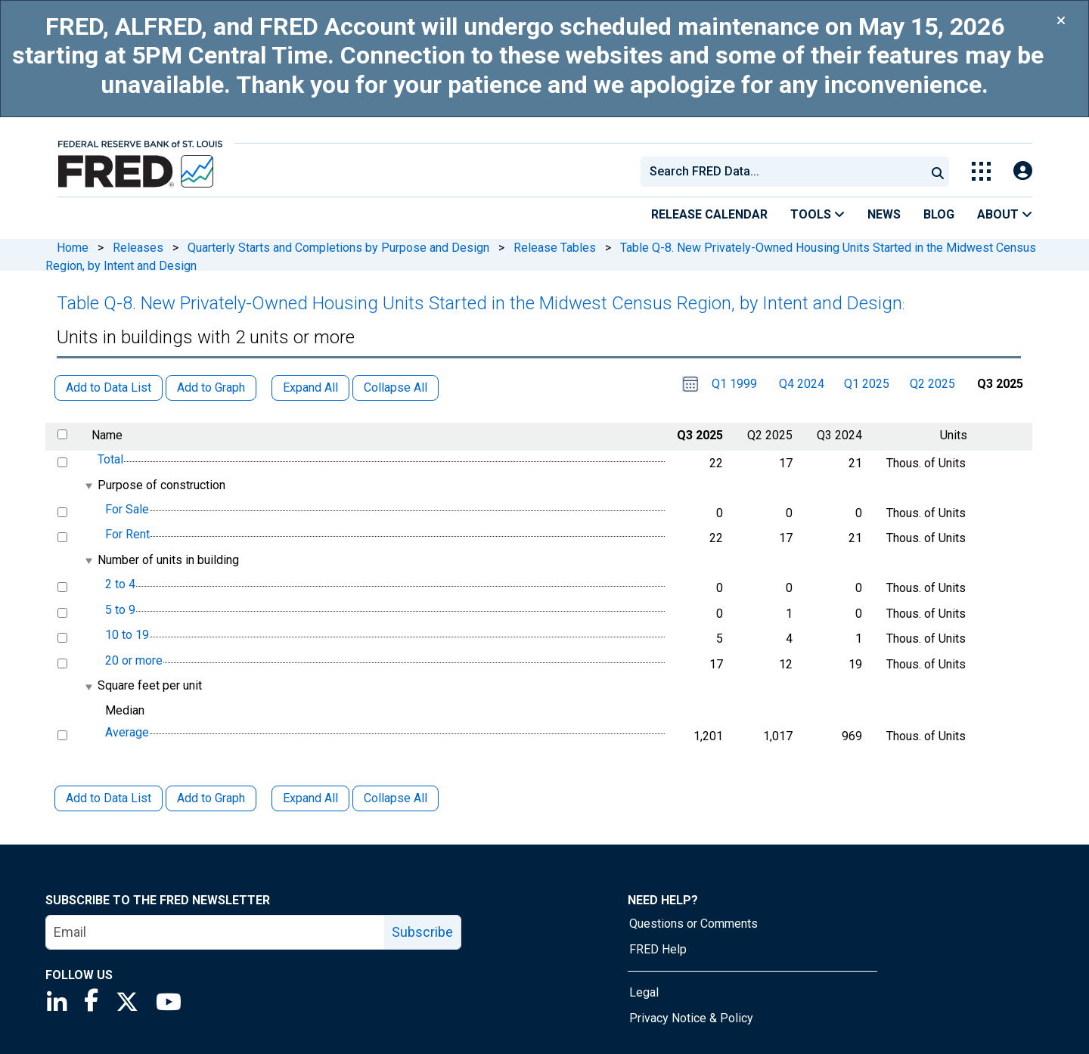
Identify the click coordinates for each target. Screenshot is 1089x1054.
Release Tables (554, 247)
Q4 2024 (801, 384)
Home (72, 247)
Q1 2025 (866, 384)
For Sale (127, 509)
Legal (644, 992)
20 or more (134, 660)
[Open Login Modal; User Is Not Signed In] (1022, 171)
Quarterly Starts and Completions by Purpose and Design (338, 247)
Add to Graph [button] (211, 387)
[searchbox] (786, 172)
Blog (938, 214)
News (884, 214)
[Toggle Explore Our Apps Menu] (981, 171)
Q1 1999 (734, 384)
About (1004, 214)
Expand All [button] (310, 387)
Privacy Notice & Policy (691, 1018)
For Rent (127, 535)
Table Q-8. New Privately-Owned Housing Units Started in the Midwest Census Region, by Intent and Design (479, 303)
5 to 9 (120, 610)
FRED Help (658, 949)
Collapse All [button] (395, 387)
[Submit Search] (937, 172)
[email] (215, 932)
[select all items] (62, 434)
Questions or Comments (693, 923)
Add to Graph (211, 798)
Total (110, 459)
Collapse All (395, 798)
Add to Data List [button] (108, 387)
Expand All (310, 798)
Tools (817, 214)
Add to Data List (108, 798)
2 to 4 (120, 584)
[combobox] (782, 172)
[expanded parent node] (88, 485)
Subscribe (422, 932)
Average (127, 732)
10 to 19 (127, 635)
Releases (138, 247)
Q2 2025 (932, 384)
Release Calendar (709, 214)
